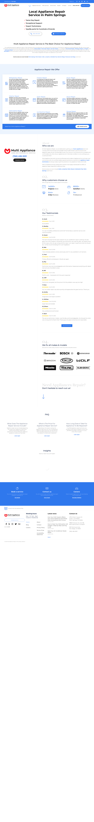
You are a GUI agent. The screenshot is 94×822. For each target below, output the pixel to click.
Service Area (53, 5)
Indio (43, 56)
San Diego (72, 56)
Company (64, 5)
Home (29, 5)
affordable (6, 51)
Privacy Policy (41, 527)
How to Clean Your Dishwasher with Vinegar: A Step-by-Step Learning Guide (58, 525)
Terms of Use (40, 530)
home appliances (78, 149)
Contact (69, 5)
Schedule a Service (85, 5)
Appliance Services (36, 5)
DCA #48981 (7, 526)
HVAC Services (45, 5)
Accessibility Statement (40, 533)
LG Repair (86, 48)
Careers (28, 527)
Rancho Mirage (61, 56)
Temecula (67, 56)
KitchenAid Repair (70, 48)
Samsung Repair (9, 50)
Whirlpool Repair (79, 48)
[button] (82, 126)
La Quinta (47, 56)
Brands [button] (58, 5)
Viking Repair (37, 48)
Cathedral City (53, 56)
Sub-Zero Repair (54, 48)
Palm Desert (39, 56)
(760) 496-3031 (76, 5)
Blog (27, 524)
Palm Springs (32, 56)
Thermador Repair (45, 48)
